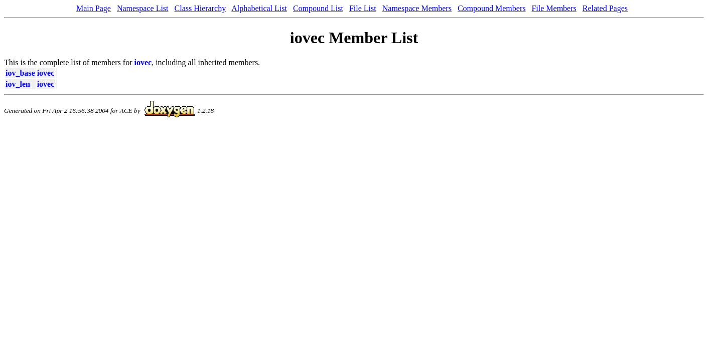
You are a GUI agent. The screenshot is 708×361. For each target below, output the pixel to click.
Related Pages (605, 8)
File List (362, 8)
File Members (553, 8)
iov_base (20, 73)
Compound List (318, 8)
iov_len (18, 84)
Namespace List (143, 8)
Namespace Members (417, 8)
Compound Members (492, 8)
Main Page (93, 8)
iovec (143, 62)
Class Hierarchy (200, 8)
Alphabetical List (259, 8)
